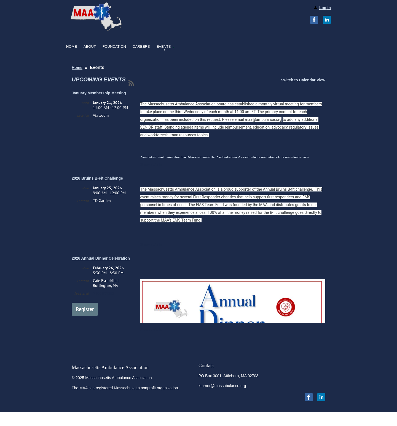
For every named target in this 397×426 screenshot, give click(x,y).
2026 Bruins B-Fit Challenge (97, 178)
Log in (325, 8)
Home (77, 67)
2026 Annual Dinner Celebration (101, 258)
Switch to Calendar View (303, 80)
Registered (81, 293)
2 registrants (103, 293)
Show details (151, 164)
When (85, 103)
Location (83, 115)
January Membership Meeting (99, 93)
